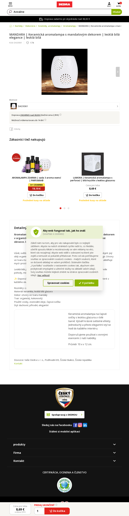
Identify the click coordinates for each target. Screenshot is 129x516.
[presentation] (118, 72)
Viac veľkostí (43, 275)
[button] (61, 209)
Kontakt (18, 363)
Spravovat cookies (58, 282)
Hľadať (117, 11)
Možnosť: (13, 100)
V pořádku (86, 282)
